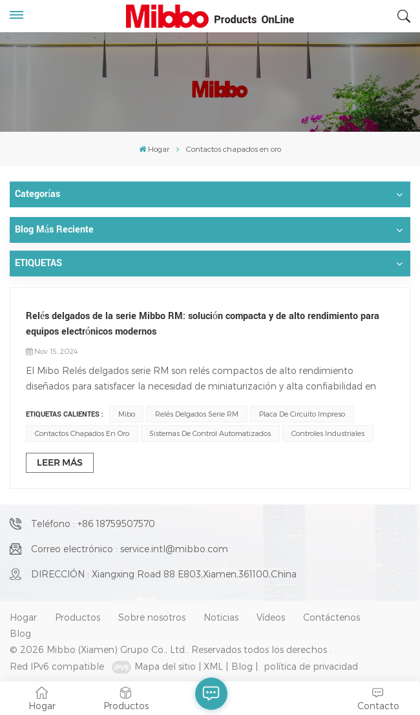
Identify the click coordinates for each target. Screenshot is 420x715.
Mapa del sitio (165, 666)
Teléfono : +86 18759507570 (93, 523)
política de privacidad (311, 666)
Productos (77, 617)
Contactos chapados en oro (82, 433)
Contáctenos (331, 617)
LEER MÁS (60, 462)
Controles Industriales (327, 433)
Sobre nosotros (151, 617)
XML (213, 666)
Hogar (154, 148)
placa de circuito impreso (302, 413)
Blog (20, 633)
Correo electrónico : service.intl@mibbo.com (129, 548)
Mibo (126, 413)
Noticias (221, 617)
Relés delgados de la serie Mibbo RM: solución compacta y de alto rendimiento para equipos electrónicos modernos (202, 323)
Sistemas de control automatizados (210, 433)
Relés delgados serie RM (196, 413)
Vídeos (271, 617)
